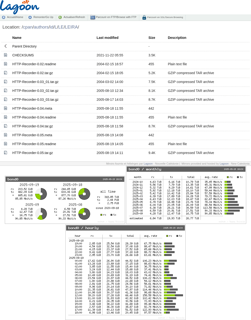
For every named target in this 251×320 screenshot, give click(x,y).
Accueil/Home (15, 17)
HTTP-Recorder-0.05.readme (34, 144)
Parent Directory (24, 46)
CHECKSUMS (23, 55)
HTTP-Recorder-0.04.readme (34, 117)
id (51, 27)
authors (41, 27)
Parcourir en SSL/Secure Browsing (165, 17)
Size (152, 38)
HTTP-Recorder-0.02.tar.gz (32, 73)
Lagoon (148, 163)
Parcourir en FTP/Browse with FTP (115, 17)
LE (61, 27)
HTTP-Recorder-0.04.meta (32, 108)
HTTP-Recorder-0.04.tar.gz (32, 126)
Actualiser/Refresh (74, 17)
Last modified (108, 38)
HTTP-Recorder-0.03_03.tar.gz (35, 99)
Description (177, 38)
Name (16, 38)
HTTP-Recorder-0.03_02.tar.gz (35, 91)
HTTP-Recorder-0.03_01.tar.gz (35, 82)
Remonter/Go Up (43, 17)
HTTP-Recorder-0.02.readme (34, 64)
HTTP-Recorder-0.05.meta (32, 135)
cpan (27, 27)
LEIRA (71, 27)
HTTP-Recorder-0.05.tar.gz (32, 153)
